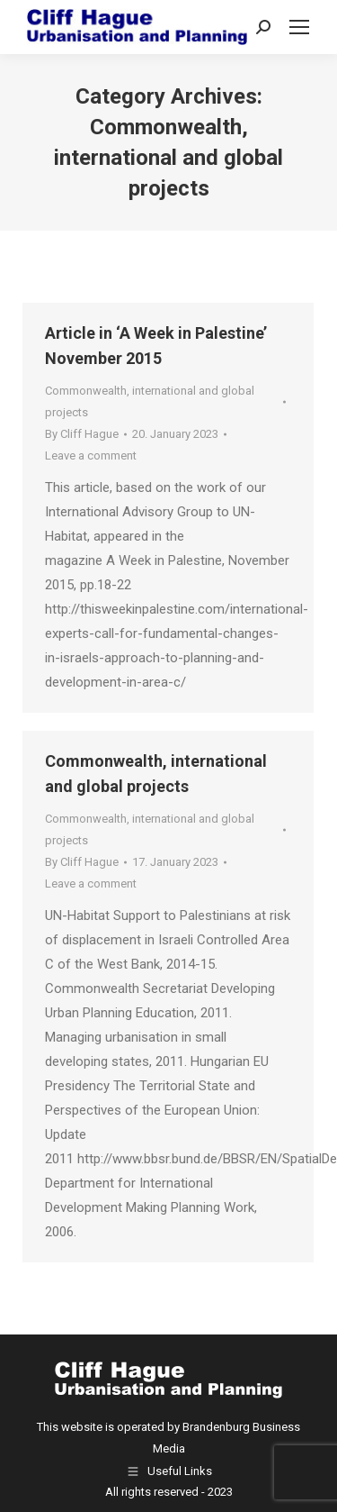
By (82, 434)
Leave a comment (91, 455)
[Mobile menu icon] (299, 27)
